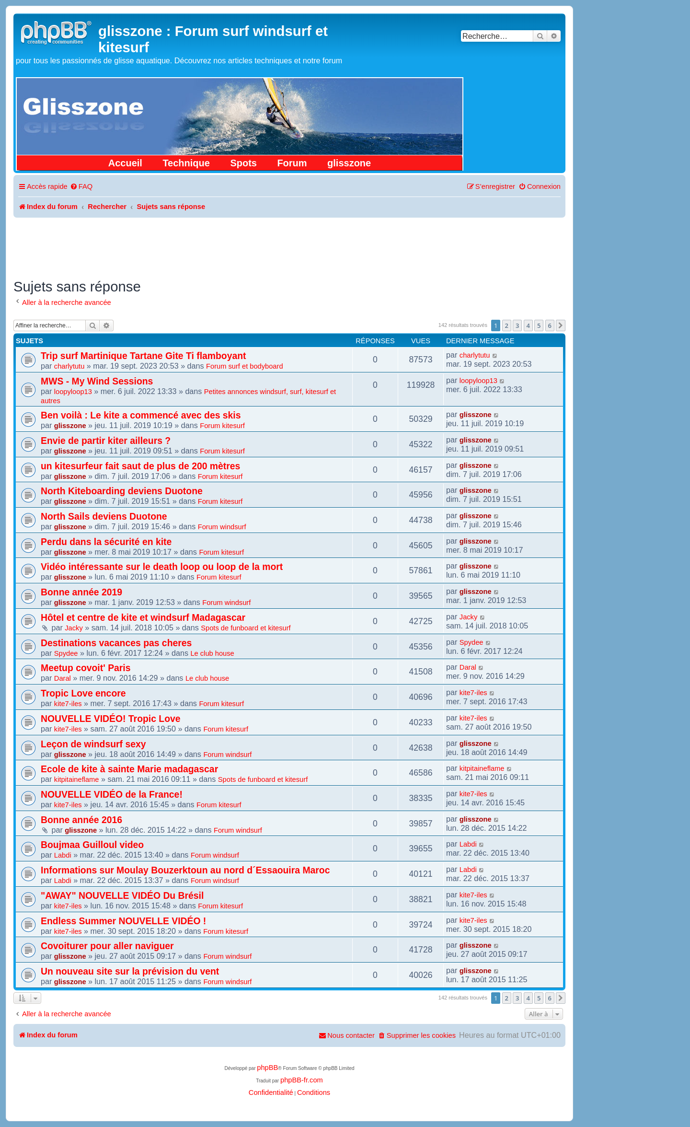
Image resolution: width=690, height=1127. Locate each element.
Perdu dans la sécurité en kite (106, 541)
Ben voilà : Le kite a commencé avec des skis (141, 415)
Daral (62, 678)
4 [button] (528, 325)
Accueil (125, 163)
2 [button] (506, 325)
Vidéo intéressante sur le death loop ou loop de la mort (162, 566)
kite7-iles (68, 704)
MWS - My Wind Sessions (97, 381)
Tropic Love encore (83, 693)
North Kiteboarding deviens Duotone (122, 491)
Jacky (73, 628)
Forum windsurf (222, 527)
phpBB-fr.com (301, 1080)
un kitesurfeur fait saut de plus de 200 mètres (140, 466)
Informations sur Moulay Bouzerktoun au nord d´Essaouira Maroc (185, 870)
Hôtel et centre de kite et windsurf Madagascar (143, 617)
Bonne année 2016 (81, 819)
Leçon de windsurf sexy (93, 744)
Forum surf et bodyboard (244, 366)
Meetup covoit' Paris (86, 667)
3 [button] (517, 325)
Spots (243, 163)
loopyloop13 (73, 391)
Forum (292, 163)
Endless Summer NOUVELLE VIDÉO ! (123, 921)
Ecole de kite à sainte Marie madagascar (129, 769)
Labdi (62, 855)
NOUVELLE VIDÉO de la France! (112, 794)
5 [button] (538, 325)
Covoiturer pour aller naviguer (107, 946)
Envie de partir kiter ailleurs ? (106, 440)
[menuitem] (81, 186)
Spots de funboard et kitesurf (245, 628)
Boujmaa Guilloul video (92, 844)
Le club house (212, 653)
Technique (186, 163)
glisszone (349, 163)
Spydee (66, 653)
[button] (560, 325)
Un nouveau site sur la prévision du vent (130, 971)
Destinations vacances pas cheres (116, 643)
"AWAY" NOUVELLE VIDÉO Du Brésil (122, 895)
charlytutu (69, 366)
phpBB (267, 1067)
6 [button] (550, 325)
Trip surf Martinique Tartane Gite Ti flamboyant (143, 355)
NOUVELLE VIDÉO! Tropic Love (111, 718)
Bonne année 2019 (81, 592)
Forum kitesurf (222, 426)
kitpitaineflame (76, 779)
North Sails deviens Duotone (104, 516)
